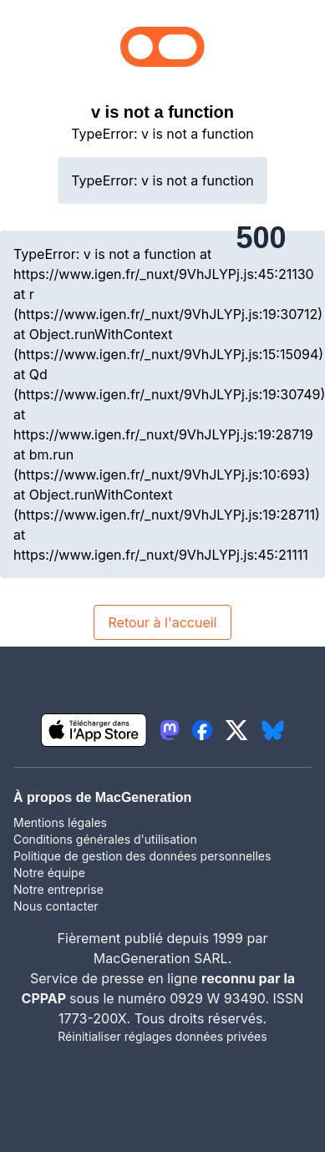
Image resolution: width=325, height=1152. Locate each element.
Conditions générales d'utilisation (105, 839)
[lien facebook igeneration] (202, 730)
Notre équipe (49, 872)
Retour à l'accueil (162, 622)
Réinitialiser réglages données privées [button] (162, 1036)
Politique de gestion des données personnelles (142, 856)
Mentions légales (60, 822)
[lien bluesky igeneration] (273, 730)
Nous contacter (56, 906)
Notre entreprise (58, 889)
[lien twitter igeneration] (237, 730)
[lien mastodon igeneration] (169, 730)
